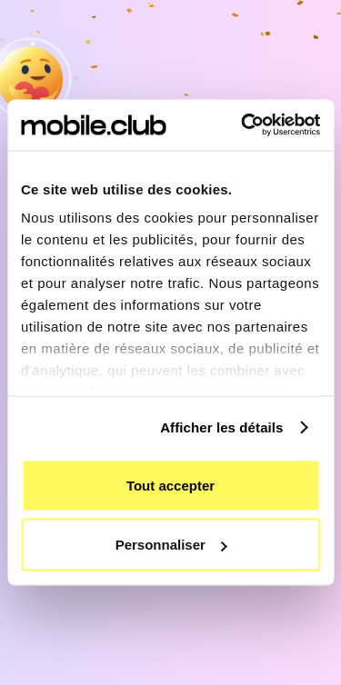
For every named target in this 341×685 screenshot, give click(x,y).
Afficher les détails (221, 427)
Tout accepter (170, 484)
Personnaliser (171, 544)
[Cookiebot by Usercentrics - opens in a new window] (242, 125)
